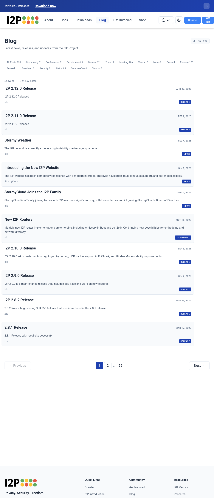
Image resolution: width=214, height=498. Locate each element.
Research (179, 494)
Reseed (12, 68)
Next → (199, 365)
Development (75, 62)
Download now (45, 6)
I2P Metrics (181, 487)
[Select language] (166, 20)
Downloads (83, 20)
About (48, 20)
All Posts (14, 62)
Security (45, 68)
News (157, 62)
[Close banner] (207, 6)
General (94, 62)
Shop (142, 20)
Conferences (53, 62)
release (185, 102)
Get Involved (122, 20)
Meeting (126, 62)
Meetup (143, 62)
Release (186, 62)
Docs (64, 20)
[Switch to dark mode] (179, 20)
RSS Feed (200, 40)
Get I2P (208, 20)
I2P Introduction (95, 494)
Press (171, 62)
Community (33, 62)
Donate (192, 20)
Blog (102, 20)
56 (120, 365)
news (187, 154)
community (183, 237)
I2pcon (109, 62)
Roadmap (28, 68)
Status (60, 68)
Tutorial (97, 68)
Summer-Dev (79, 68)
